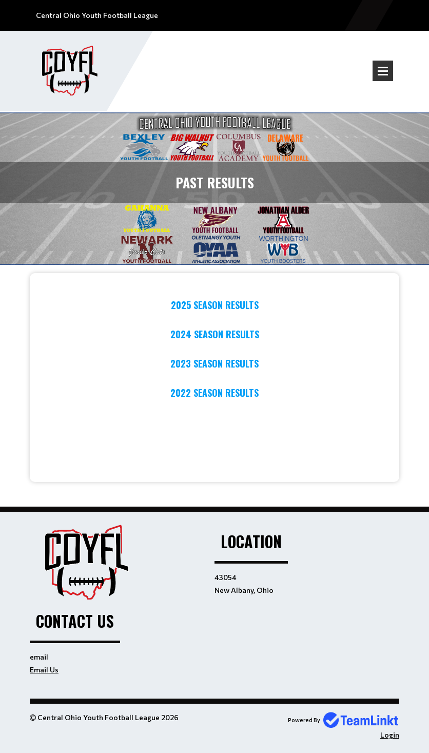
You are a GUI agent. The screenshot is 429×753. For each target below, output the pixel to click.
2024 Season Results (214, 334)
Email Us (44, 669)
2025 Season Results (215, 305)
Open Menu (383, 71)
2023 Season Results (214, 363)
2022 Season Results (214, 392)
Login (389, 734)
